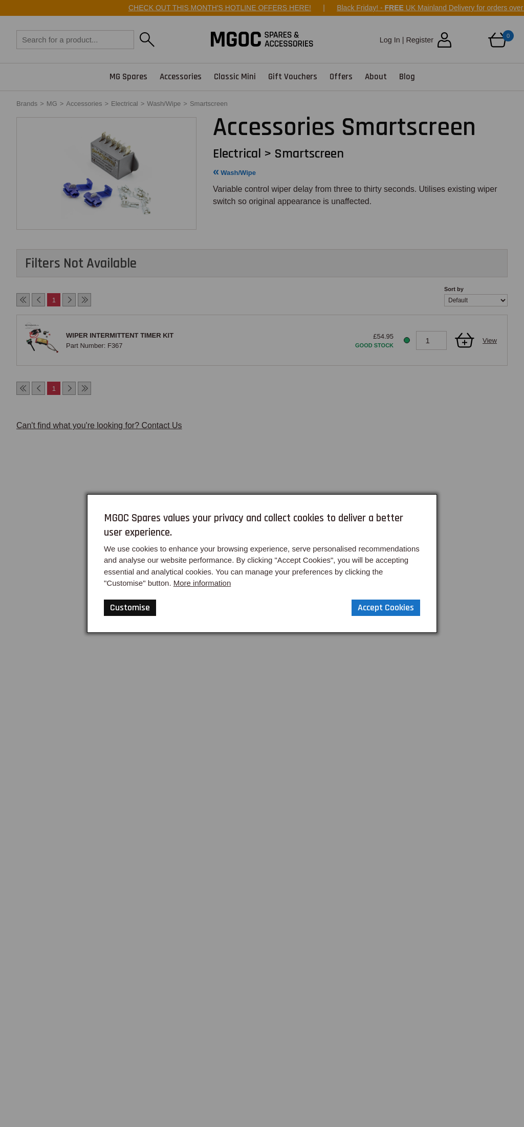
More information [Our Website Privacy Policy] (202, 583)
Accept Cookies (386, 607)
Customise (130, 607)
